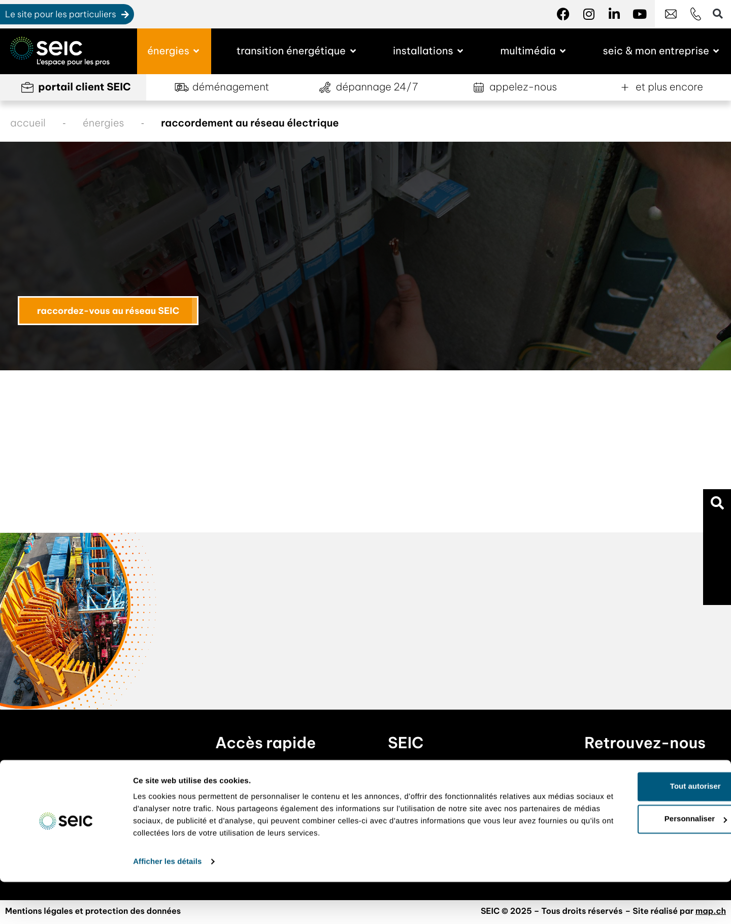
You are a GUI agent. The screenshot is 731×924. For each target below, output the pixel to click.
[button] (717, 503)
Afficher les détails (167, 904)
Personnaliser (646, 861)
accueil (28, 123)
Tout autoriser (646, 828)
